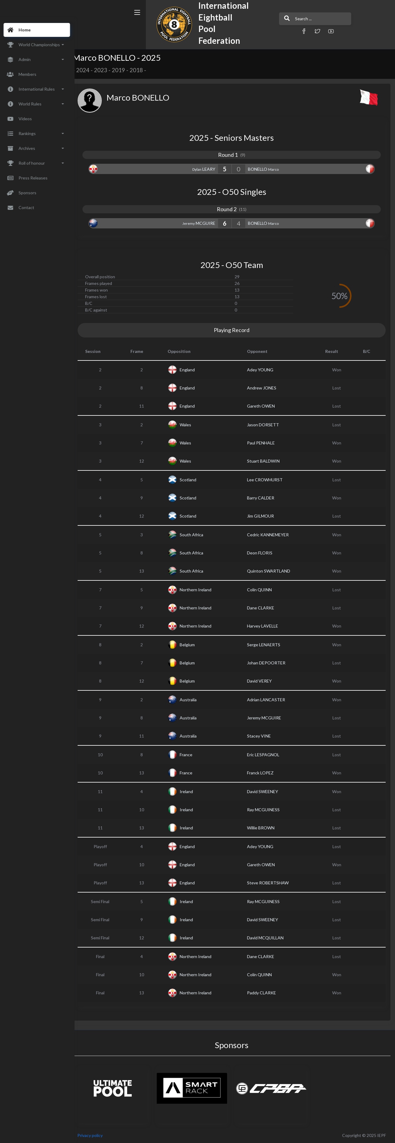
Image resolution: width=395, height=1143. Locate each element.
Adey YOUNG (263, 369)
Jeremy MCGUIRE (267, 717)
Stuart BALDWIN (266, 460)
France (191, 754)
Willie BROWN (264, 827)
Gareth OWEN (264, 405)
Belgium (192, 644)
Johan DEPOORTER (269, 662)
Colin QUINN (262, 589)
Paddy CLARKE (264, 992)
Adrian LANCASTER (269, 699)
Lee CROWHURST (268, 479)
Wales (191, 424)
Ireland (191, 791)
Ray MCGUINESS (266, 809)
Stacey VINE (262, 735)
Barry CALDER (264, 497)
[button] (268, 31)
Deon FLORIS (263, 552)
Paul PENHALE (264, 442)
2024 (90, 70)
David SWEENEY (265, 791)
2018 (143, 70)
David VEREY (262, 680)
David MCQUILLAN (268, 937)
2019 (125, 70)
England (192, 369)
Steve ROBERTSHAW (271, 882)
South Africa (197, 534)
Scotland (193, 479)
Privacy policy (97, 1135)
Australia (193, 699)
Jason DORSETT (266, 424)
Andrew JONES (265, 387)
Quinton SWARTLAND (272, 570)
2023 (107, 70)
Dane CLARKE (264, 607)
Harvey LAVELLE (265, 625)
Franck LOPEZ (263, 772)
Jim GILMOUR (263, 515)
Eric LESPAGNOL (266, 754)
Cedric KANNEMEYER (271, 534)
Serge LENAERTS (267, 644)
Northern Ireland (201, 589)
